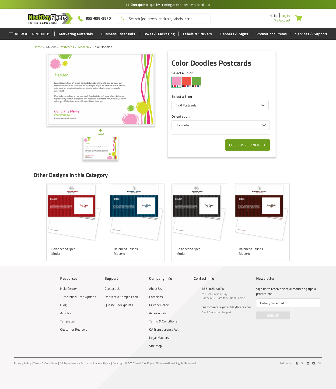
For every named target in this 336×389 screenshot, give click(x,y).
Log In (285, 15)
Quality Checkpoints (119, 305)
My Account (282, 20)
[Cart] (298, 18)
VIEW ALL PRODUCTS (29, 34)
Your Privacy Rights (98, 363)
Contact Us (113, 288)
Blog (63, 305)
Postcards (67, 46)
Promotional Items (271, 34)
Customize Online (247, 145)
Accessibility (158, 313)
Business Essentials (118, 34)
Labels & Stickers (197, 34)
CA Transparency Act (163, 329)
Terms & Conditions (163, 321)
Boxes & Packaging (159, 34)
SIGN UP (273, 315)
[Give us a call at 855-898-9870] (94, 18)
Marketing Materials (76, 34)
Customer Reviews (73, 329)
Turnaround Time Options (78, 296)
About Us (155, 288)
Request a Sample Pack (121, 296)
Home (38, 46)
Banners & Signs (234, 34)
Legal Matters (159, 337)
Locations (156, 296)
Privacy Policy (159, 305)
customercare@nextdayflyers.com (226, 306)
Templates (67, 321)
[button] (123, 19)
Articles (65, 313)
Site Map (155, 345)
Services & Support (311, 34)
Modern (83, 46)
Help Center (68, 288)
